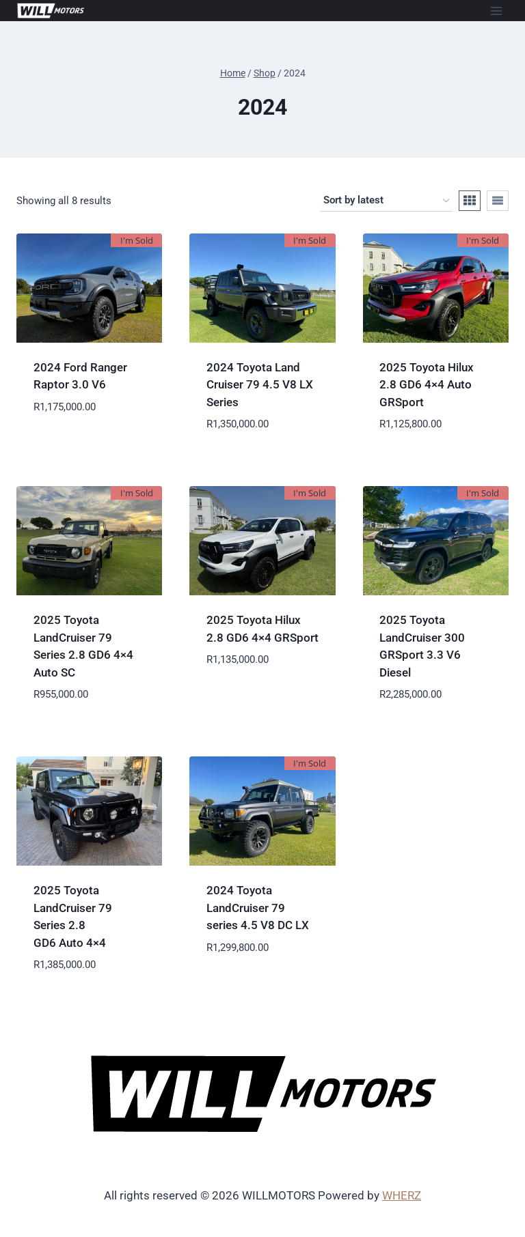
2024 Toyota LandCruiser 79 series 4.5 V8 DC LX (257, 907)
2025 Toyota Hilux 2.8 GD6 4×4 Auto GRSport (426, 384)
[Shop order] (386, 200)
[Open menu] (496, 10)
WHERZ (401, 1195)
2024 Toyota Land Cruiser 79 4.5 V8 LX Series (259, 384)
